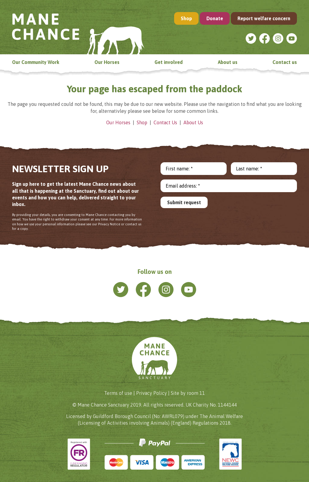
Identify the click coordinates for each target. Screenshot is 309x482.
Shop (186, 18)
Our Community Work (35, 62)
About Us (193, 122)
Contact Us (165, 122)
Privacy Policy (151, 393)
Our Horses (106, 62)
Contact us (284, 62)
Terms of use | (119, 393)
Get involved (168, 62)
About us (227, 62)
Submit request (184, 202)
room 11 (196, 393)
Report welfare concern (263, 18)
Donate (214, 18)
